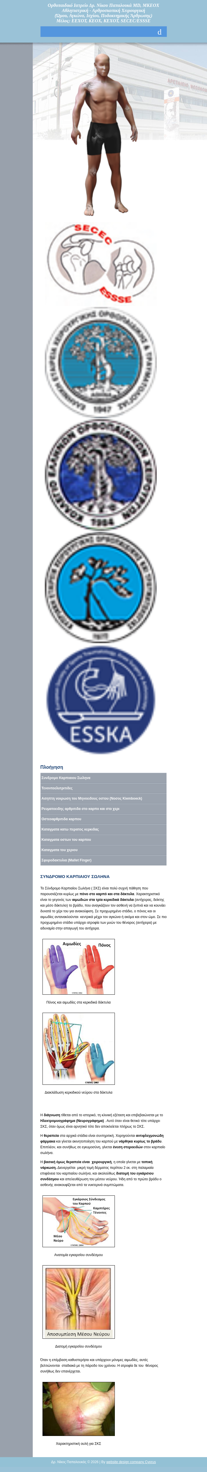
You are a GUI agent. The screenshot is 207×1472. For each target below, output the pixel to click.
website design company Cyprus (131, 1462)
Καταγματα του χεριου (60, 850)
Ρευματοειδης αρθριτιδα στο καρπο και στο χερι (80, 809)
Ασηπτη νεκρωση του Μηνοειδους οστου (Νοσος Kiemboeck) (92, 798)
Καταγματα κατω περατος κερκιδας (70, 829)
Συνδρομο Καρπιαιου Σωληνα (66, 778)
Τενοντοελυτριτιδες (57, 788)
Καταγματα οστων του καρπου (66, 840)
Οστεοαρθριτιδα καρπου (62, 819)
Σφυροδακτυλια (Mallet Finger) (67, 860)
